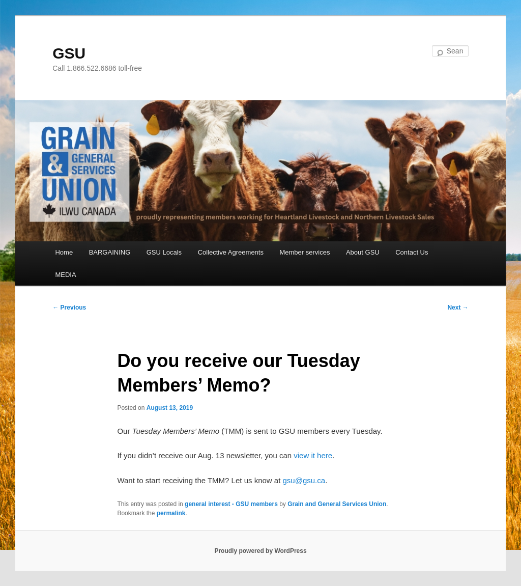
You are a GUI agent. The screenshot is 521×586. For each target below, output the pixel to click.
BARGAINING (110, 252)
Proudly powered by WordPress (260, 550)
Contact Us (411, 252)
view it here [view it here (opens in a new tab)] (313, 455)
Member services (304, 252)
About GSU (363, 252)
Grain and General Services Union (336, 504)
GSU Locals (164, 252)
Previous (69, 307)
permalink (171, 513)
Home (64, 252)
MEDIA (65, 274)
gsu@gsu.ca (304, 480)
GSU (68, 53)
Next (457, 307)
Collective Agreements (231, 252)
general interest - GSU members (231, 504)
